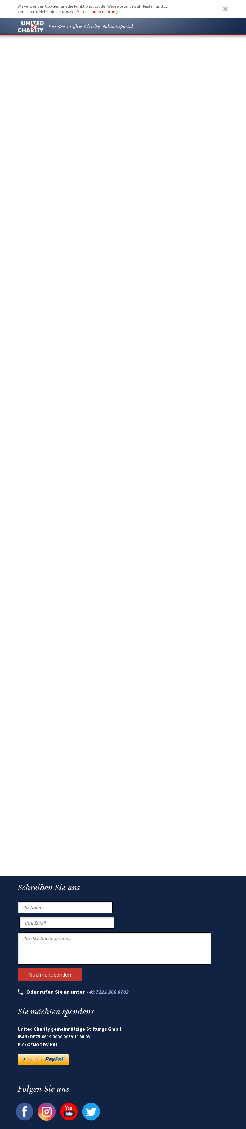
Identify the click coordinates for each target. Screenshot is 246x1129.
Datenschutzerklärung (97, 11)
